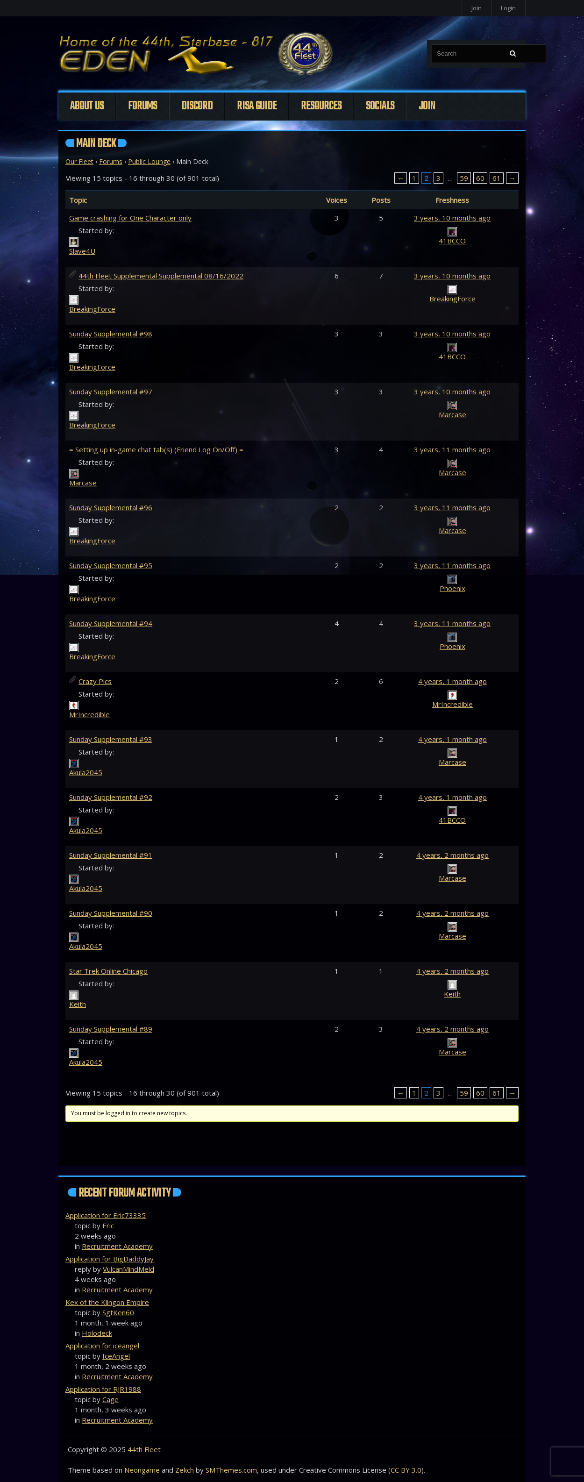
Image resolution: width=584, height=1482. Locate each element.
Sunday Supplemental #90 (110, 913)
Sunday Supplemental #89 (110, 1028)
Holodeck (97, 1333)
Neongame (142, 1470)
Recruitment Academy (117, 1246)
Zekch (184, 1470)
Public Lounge (149, 161)
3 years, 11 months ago (452, 449)
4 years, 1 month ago (452, 681)
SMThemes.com (231, 1470)
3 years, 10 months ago (452, 217)
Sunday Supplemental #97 (110, 391)
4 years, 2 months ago (452, 855)
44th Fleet (144, 1449)
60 (480, 178)
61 (496, 178)
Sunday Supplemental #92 (110, 797)
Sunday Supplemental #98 (110, 333)
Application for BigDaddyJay (109, 1258)
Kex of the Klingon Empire (107, 1302)
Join (476, 8)
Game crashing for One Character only (130, 217)
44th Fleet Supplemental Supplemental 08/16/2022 (160, 275)
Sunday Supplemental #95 (110, 565)
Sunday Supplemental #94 (110, 623)
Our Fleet (79, 161)
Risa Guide (257, 106)
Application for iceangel (102, 1345)
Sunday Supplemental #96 (110, 507)
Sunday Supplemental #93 (110, 739)
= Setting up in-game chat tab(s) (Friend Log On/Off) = (156, 449)
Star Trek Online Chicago (108, 971)
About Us (87, 106)
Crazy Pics (95, 681)
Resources (321, 106)
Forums (142, 106)
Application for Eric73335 (105, 1215)
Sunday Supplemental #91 (110, 855)
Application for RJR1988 (103, 1389)
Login (508, 8)
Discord (197, 106)
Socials (380, 106)
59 (464, 178)
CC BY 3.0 (406, 1470)
